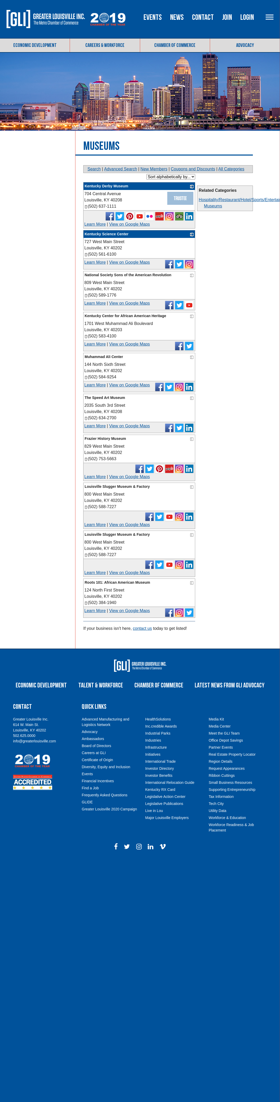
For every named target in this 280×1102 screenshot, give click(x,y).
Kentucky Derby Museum (106, 186)
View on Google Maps (129, 224)
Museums (213, 206)
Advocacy (245, 45)
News (177, 17)
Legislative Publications (164, 804)
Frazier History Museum (105, 438)
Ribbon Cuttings (222, 775)
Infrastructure (155, 747)
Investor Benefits (158, 775)
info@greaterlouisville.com (34, 741)
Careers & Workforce (104, 45)
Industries (153, 740)
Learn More (95, 224)
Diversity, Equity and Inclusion (106, 767)
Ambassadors (93, 739)
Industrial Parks (157, 733)
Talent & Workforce (100, 685)
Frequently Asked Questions (104, 795)
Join (227, 17)
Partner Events (221, 747)
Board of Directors (96, 746)
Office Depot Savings (226, 740)
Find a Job (90, 788)
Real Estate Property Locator (232, 754)
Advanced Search (120, 169)
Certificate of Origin (97, 760)
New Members (153, 169)
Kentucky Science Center (106, 234)
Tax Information (221, 797)
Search (94, 169)
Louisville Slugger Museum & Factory (117, 486)
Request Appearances (227, 768)
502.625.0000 (24, 736)
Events (153, 17)
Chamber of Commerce (174, 45)
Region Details (221, 761)
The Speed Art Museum (105, 398)
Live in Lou (154, 811)
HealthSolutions (158, 719)
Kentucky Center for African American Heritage (125, 316)
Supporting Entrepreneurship (232, 789)
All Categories (231, 169)
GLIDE (87, 802)
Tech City (216, 804)
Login (247, 17)
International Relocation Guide (169, 782)
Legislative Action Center (165, 797)
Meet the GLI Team (224, 733)
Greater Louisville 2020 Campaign (109, 809)
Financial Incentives (98, 781)
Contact (203, 17)
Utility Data (218, 811)
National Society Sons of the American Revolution (128, 275)
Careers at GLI (94, 753)
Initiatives (152, 754)
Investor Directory (159, 768)
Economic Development (35, 45)
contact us (142, 628)
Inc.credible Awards (161, 726)
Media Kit (216, 719)
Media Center (220, 726)
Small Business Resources (230, 782)
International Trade (160, 761)
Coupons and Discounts (193, 169)
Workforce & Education (227, 818)
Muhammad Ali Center (104, 357)
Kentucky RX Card (160, 789)
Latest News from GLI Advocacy (229, 685)
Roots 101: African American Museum (117, 582)
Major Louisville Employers (167, 818)
